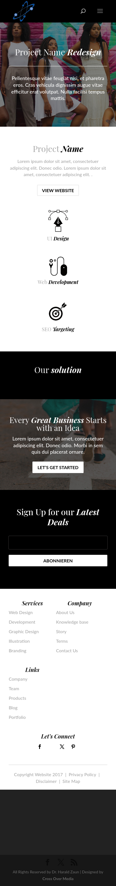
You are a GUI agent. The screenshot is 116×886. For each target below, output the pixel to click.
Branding (17, 651)
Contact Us (67, 651)
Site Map (71, 781)
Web (58, 282)
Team (14, 688)
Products (17, 698)
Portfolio (17, 717)
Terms (62, 641)
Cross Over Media (58, 878)
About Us (65, 612)
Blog (13, 708)
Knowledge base (72, 622)
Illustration (19, 641)
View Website (58, 190)
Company (18, 679)
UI (58, 238)
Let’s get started (57, 467)
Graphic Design (24, 631)
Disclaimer (46, 781)
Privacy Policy (82, 774)
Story (61, 631)
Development (22, 622)
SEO (58, 329)
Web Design (21, 612)
